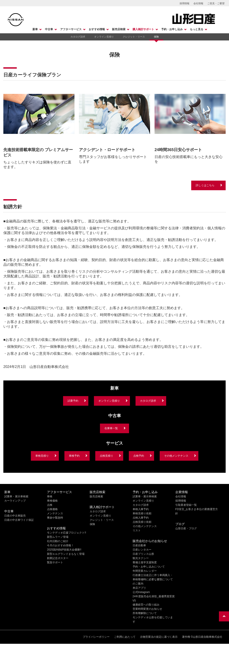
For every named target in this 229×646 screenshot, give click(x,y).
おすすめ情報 (97, 29)
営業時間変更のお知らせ (147, 608)
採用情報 (184, 3)
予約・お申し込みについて (149, 566)
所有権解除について (145, 613)
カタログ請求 (77, 36)
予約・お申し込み (172, 29)
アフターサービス (71, 29)
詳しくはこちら (205, 185)
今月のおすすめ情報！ (60, 545)
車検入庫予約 (141, 509)
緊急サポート (55, 562)
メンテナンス (55, 513)
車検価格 (52, 500)
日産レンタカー (142, 549)
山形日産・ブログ (186, 528)
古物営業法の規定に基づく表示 (159, 636)
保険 (156, 36)
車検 (49, 496)
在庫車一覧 (111, 428)
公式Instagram (141, 592)
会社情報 (198, 3)
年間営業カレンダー (145, 570)
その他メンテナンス (176, 455)
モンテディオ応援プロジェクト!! (66, 532)
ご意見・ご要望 (216, 3)
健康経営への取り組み (146, 604)
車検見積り (42, 455)
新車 (35, 29)
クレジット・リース (134, 36)
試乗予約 (73, 400)
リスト (137, 530)
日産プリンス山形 (143, 553)
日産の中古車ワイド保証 (19, 519)
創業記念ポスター (57, 558)
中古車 (49, 29)
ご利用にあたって (125, 636)
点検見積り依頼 (142, 522)
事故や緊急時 (55, 517)
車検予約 (74, 455)
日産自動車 (139, 545)
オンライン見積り (104, 36)
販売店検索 (118, 29)
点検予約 (138, 455)
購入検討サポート (143, 29)
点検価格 (52, 509)
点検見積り (106, 455)
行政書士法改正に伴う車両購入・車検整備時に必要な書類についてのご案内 (153, 579)
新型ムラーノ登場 (57, 536)
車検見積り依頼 (142, 513)
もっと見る (196, 29)
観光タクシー (141, 558)
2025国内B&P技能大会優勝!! (64, 549)
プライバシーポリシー (96, 636)
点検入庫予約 (141, 517)
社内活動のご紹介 (57, 541)
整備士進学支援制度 (145, 562)
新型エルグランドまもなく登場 (66, 553)
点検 (49, 505)
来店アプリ (139, 587)
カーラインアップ (15, 500)
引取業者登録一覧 (186, 505)
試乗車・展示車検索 (16, 496)
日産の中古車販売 (15, 515)
